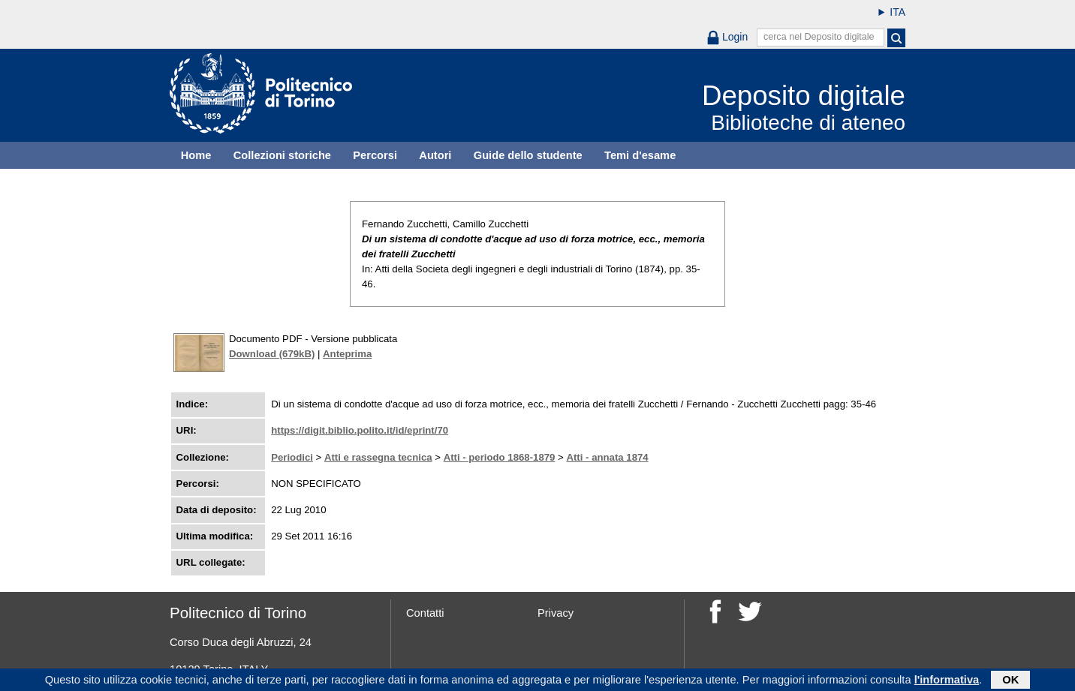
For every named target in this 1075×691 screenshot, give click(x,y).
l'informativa (947, 681)
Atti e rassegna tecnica (378, 457)
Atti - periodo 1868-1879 (500, 457)
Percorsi (375, 155)
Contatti (425, 613)
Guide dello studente (528, 155)
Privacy (556, 613)
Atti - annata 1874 (607, 457)
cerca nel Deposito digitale (819, 37)
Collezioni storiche (282, 155)
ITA (897, 12)
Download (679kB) (272, 353)
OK (1010, 681)
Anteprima (347, 353)
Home (196, 155)
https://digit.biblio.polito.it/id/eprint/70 (359, 430)
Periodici (292, 457)
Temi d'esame (640, 155)
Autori (435, 155)
